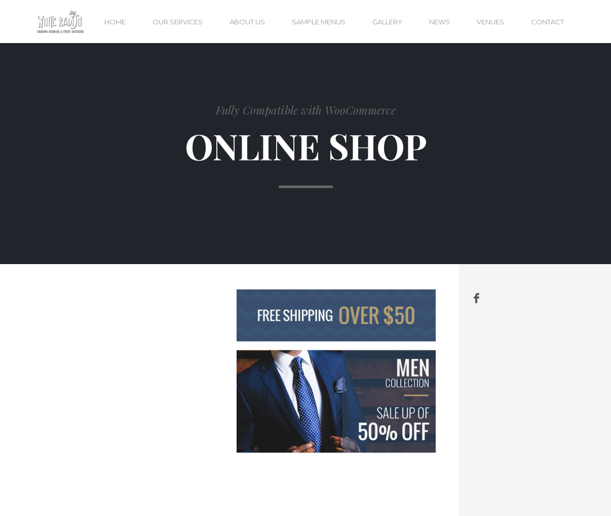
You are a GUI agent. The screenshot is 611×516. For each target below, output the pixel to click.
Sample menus (319, 22)
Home (115, 22)
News (439, 22)
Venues (490, 22)
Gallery (387, 22)
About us (247, 22)
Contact (547, 22)
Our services (177, 22)
